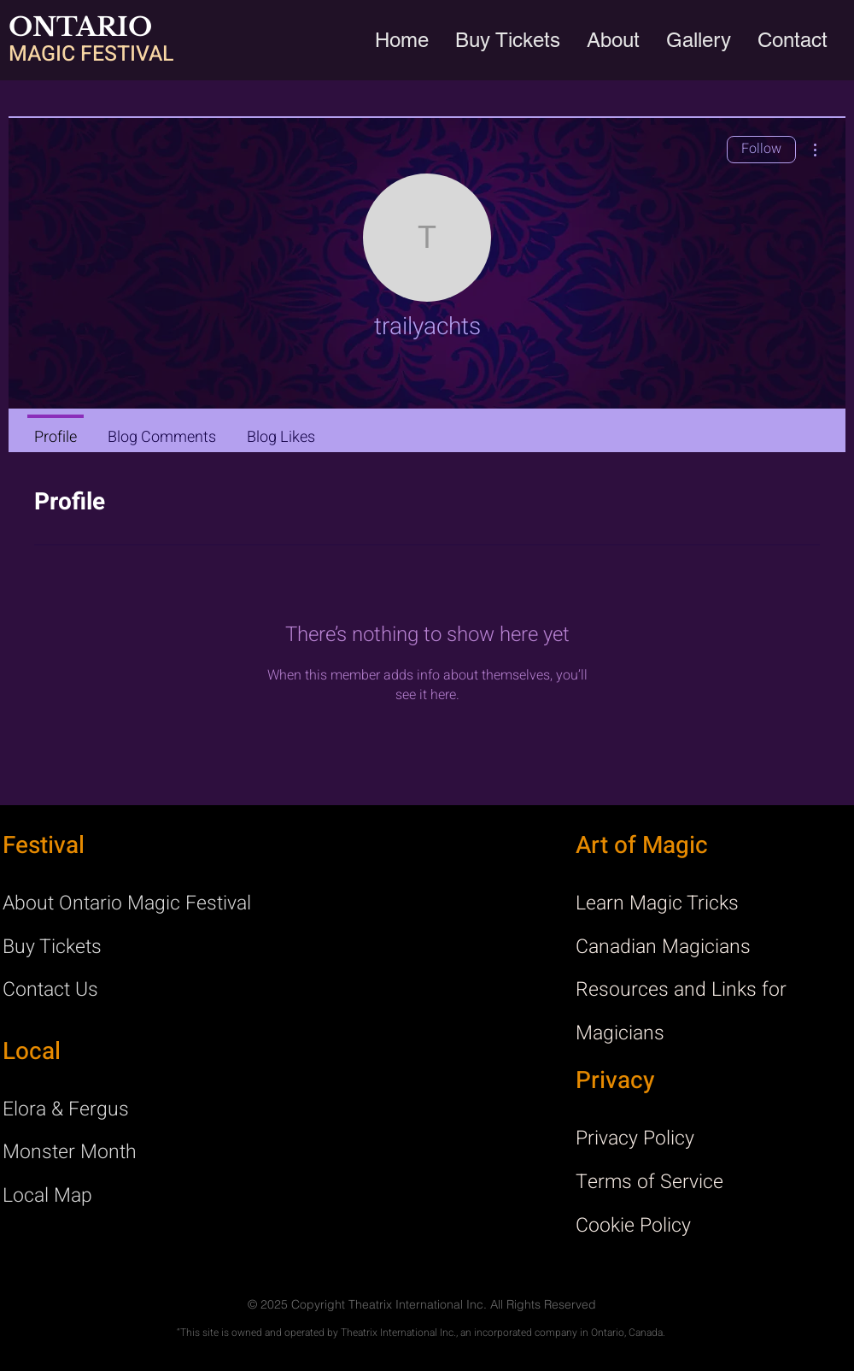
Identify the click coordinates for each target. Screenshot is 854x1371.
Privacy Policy (635, 1138)
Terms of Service (649, 1182)
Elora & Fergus (66, 1109)
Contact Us (50, 989)
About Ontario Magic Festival (127, 903)
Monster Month (70, 1152)
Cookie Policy (633, 1225)
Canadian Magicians (663, 947)
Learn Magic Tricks (657, 903)
